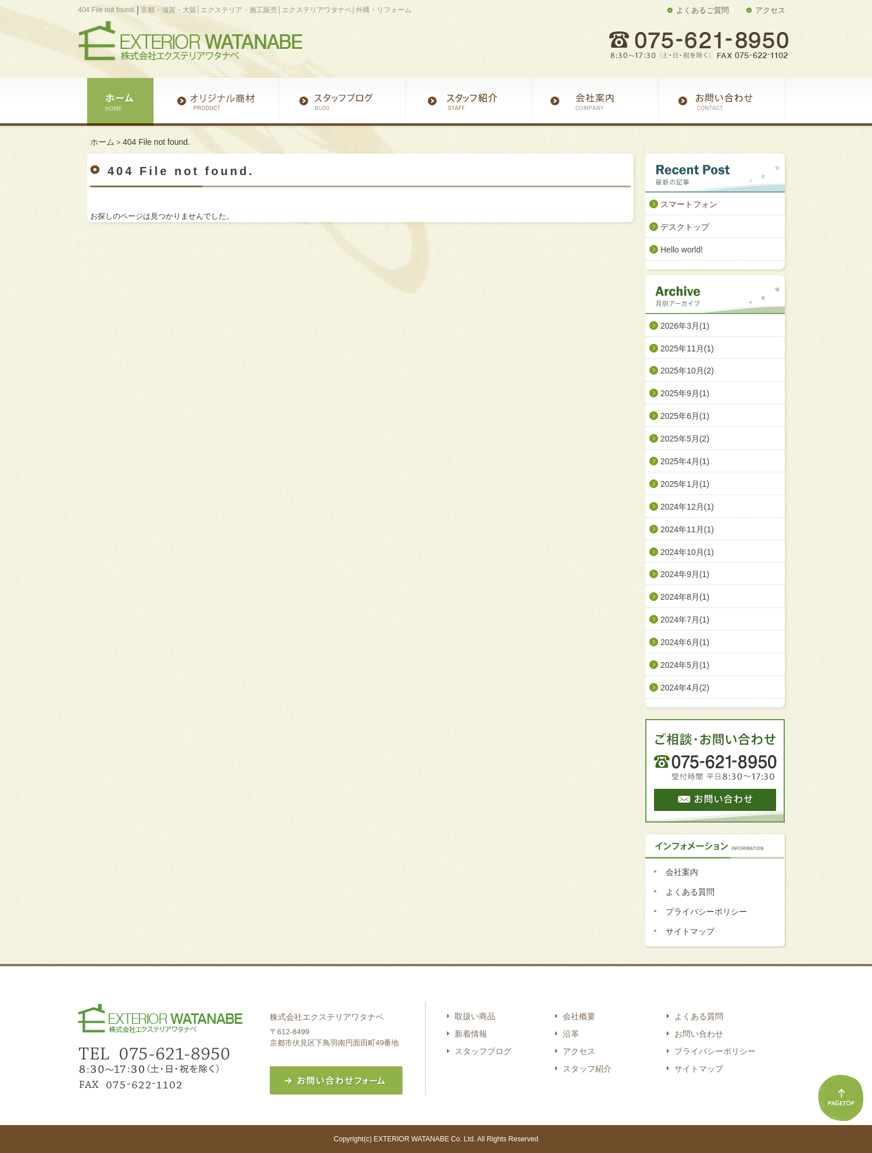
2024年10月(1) (687, 552)
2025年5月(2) (684, 438)
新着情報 (471, 1033)
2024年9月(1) (684, 574)
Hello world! (681, 249)
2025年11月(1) (687, 348)
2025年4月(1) (684, 461)
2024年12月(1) (687, 506)
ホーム (102, 142)
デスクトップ (684, 227)
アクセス (770, 10)
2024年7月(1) (684, 619)
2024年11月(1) (687, 529)
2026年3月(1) (684, 325)
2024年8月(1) (684, 597)
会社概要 (579, 1016)
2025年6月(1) (684, 416)
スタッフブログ (483, 1051)
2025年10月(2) (687, 370)
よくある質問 (690, 891)
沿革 (571, 1033)
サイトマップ (690, 931)
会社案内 (682, 872)
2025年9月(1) (684, 393)
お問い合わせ (698, 1033)
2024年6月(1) (684, 642)
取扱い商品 (475, 1016)
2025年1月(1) (684, 484)
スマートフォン (688, 204)
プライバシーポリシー (706, 911)
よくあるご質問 (702, 10)
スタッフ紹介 (587, 1068)
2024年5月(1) (684, 665)
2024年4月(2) (684, 687)
